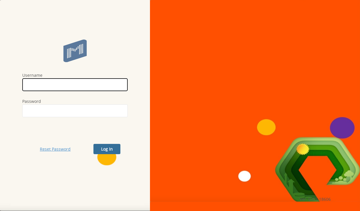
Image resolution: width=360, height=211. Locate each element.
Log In (107, 149)
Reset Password (55, 149)
